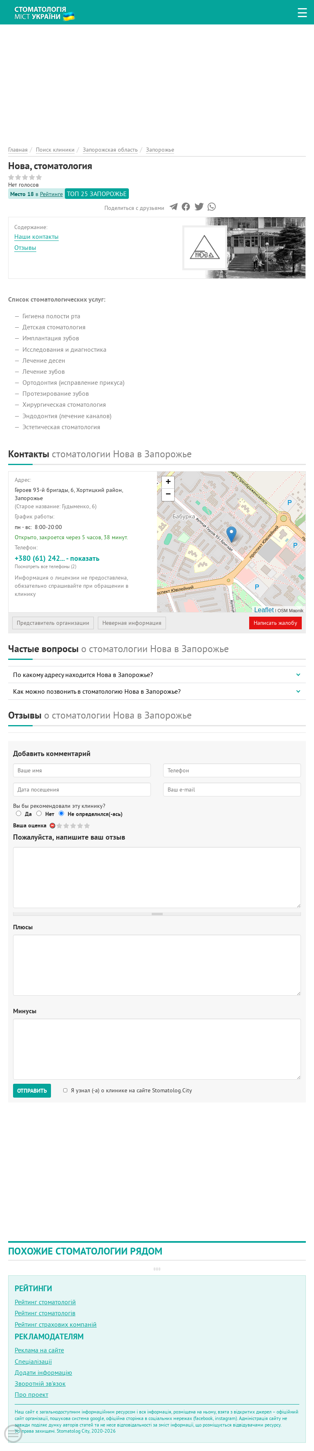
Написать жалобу (275, 622)
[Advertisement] (157, 81)
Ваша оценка (29, 825)
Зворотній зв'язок (40, 1383)
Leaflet (264, 609)
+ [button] (168, 482)
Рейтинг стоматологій (45, 1302)
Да (28, 814)
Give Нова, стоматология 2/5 (66, 826)
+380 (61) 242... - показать (83, 561)
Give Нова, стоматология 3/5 (73, 826)
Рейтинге (51, 194)
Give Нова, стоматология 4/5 (80, 826)
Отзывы (25, 247)
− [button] (168, 495)
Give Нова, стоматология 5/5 (87, 826)
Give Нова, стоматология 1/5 (59, 826)
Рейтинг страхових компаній (56, 1324)
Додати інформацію (43, 1372)
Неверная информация (131, 622)
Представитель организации (53, 622)
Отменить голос (52, 826)
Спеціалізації (33, 1361)
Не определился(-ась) (95, 814)
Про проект (31, 1394)
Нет (49, 814)
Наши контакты (36, 236)
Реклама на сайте (39, 1350)
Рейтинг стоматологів (45, 1313)
